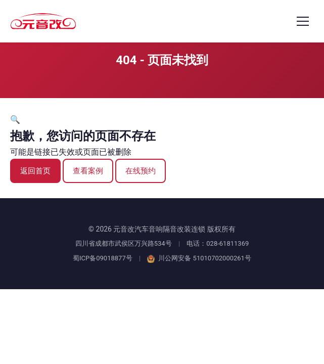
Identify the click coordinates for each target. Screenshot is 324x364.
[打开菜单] (303, 21)
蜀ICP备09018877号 (102, 258)
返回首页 (35, 170)
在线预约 (140, 170)
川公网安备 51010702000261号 (199, 258)
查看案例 (88, 170)
